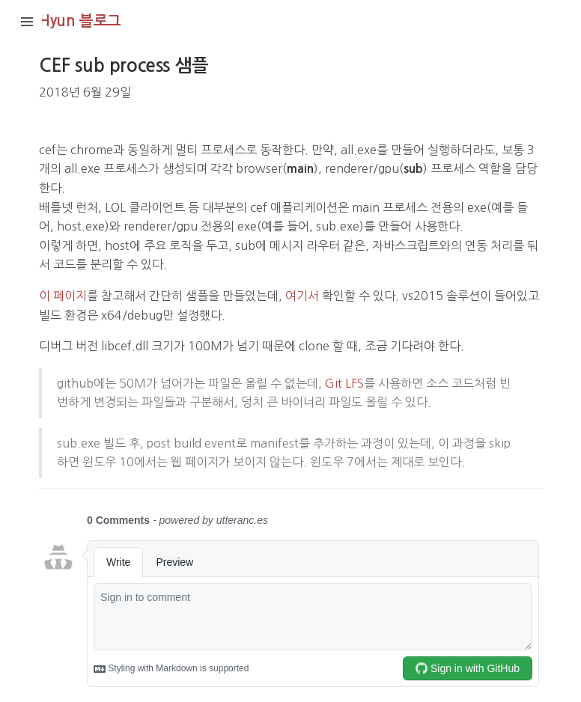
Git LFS (344, 383)
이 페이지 (63, 296)
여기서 (302, 296)
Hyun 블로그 (80, 20)
